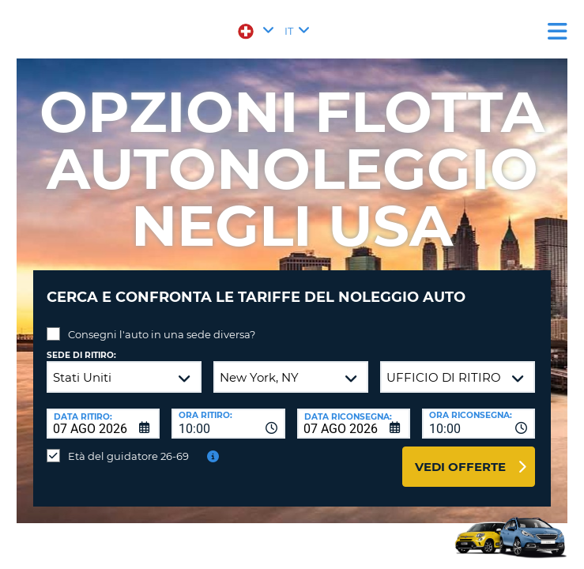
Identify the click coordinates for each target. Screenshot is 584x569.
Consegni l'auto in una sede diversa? (161, 334)
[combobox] (228, 423)
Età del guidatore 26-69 (128, 456)
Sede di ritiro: (81, 355)
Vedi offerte (460, 466)
